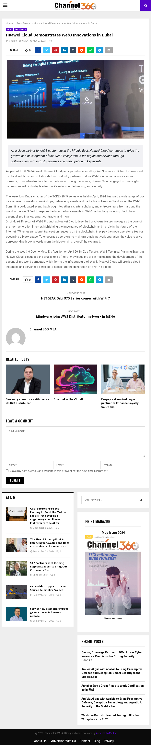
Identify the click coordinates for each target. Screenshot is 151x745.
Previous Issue (113, 618)
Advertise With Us (63, 741)
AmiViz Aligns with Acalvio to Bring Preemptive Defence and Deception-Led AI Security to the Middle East (111, 673)
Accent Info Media (106, 733)
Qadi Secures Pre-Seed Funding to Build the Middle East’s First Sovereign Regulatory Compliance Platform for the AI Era (48, 515)
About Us (40, 741)
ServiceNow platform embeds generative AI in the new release (49, 612)
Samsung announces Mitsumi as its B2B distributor (27, 401)
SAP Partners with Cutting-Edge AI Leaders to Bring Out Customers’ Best (48, 566)
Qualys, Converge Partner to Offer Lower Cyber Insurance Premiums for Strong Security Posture (112, 656)
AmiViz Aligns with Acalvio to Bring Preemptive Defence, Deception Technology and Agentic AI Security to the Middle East (111, 702)
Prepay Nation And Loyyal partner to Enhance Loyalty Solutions (120, 403)
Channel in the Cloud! (68, 399)
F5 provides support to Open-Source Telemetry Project (48, 588)
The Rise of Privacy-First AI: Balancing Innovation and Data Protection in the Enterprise (49, 543)
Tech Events (20, 29)
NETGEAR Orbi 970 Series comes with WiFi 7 (75, 298)
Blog (97, 741)
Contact (85, 741)
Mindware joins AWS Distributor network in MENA (75, 317)
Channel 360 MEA (18, 40)
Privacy (109, 741)
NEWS (9, 29)
